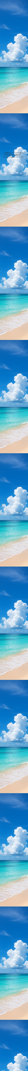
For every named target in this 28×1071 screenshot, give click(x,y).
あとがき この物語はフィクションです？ (14, 157)
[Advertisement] (14, 14)
